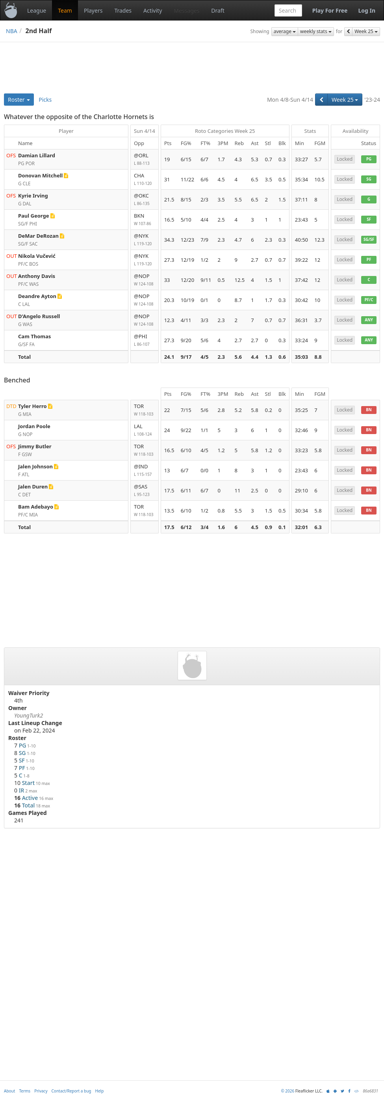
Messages (186, 10)
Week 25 (366, 31)
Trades (123, 10)
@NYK (144, 240)
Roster (19, 99)
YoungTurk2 (28, 715)
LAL (144, 430)
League (36, 10)
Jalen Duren (33, 486)
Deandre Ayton (37, 296)
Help (99, 1091)
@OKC (144, 199)
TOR (144, 410)
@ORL (144, 159)
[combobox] (288, 10)
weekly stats (316, 31)
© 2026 (287, 1091)
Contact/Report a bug (71, 1091)
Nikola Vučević (37, 255)
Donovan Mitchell (40, 175)
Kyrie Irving (33, 195)
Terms (24, 1091)
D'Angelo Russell (39, 316)
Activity (152, 10)
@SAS (144, 490)
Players (93, 10)
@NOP (144, 280)
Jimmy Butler (35, 446)
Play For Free (330, 10)
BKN (144, 219)
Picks (45, 99)
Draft (217, 10)
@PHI (144, 340)
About (9, 1091)
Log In (366, 10)
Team (65, 10)
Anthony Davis (36, 276)
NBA (11, 31)
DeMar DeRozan (38, 235)
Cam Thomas (34, 336)
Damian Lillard (36, 155)
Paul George (33, 215)
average (285, 31)
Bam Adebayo (35, 506)
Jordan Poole (34, 426)
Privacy (40, 1091)
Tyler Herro (32, 406)
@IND (144, 470)
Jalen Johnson (35, 466)
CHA (144, 179)
